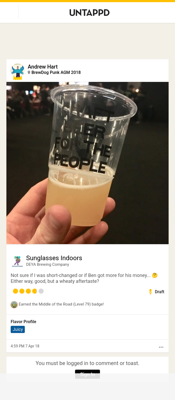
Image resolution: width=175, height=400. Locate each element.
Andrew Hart (43, 67)
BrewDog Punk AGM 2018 (56, 72)
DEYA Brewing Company (47, 264)
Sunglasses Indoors (54, 258)
